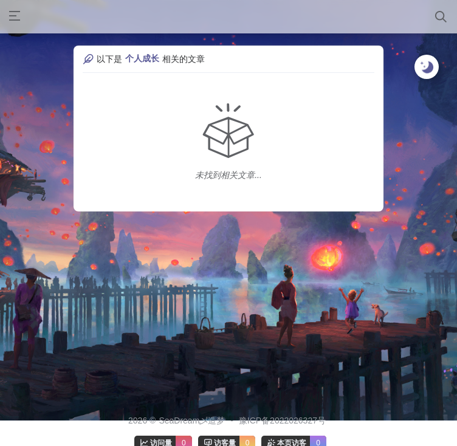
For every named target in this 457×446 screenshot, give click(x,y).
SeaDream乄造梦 (192, 420)
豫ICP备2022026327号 (282, 420)
